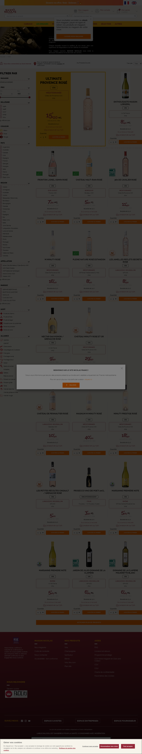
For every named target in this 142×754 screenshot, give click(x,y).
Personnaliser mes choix (109, 751)
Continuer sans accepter (90, 751)
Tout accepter (128, 751)
